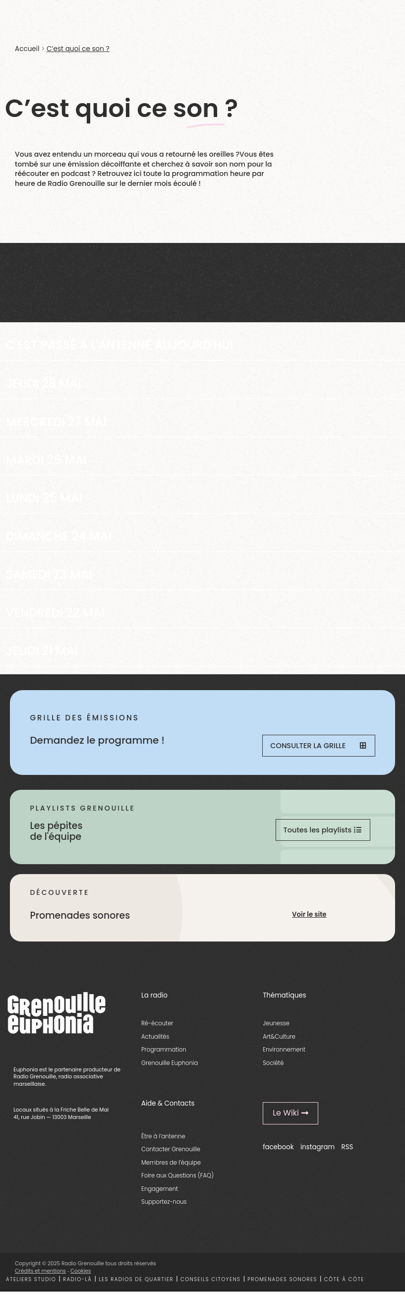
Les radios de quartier (136, 1282)
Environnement (284, 1053)
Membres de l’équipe (171, 1166)
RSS (347, 1150)
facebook (278, 1150)
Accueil (27, 49)
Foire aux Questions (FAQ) (177, 1179)
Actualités (155, 1040)
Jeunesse (276, 1027)
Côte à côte (344, 1282)
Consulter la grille (317, 746)
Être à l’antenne (163, 1139)
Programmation (163, 1053)
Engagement (159, 1192)
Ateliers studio (31, 1282)
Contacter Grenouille (170, 1153)
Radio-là (77, 1282)
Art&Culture (279, 1040)
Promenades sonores (282, 1282)
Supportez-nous (163, 1205)
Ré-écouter (157, 1027)
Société (273, 1066)
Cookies (80, 1274)
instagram (317, 1150)
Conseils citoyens (210, 1282)
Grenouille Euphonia (169, 1066)
